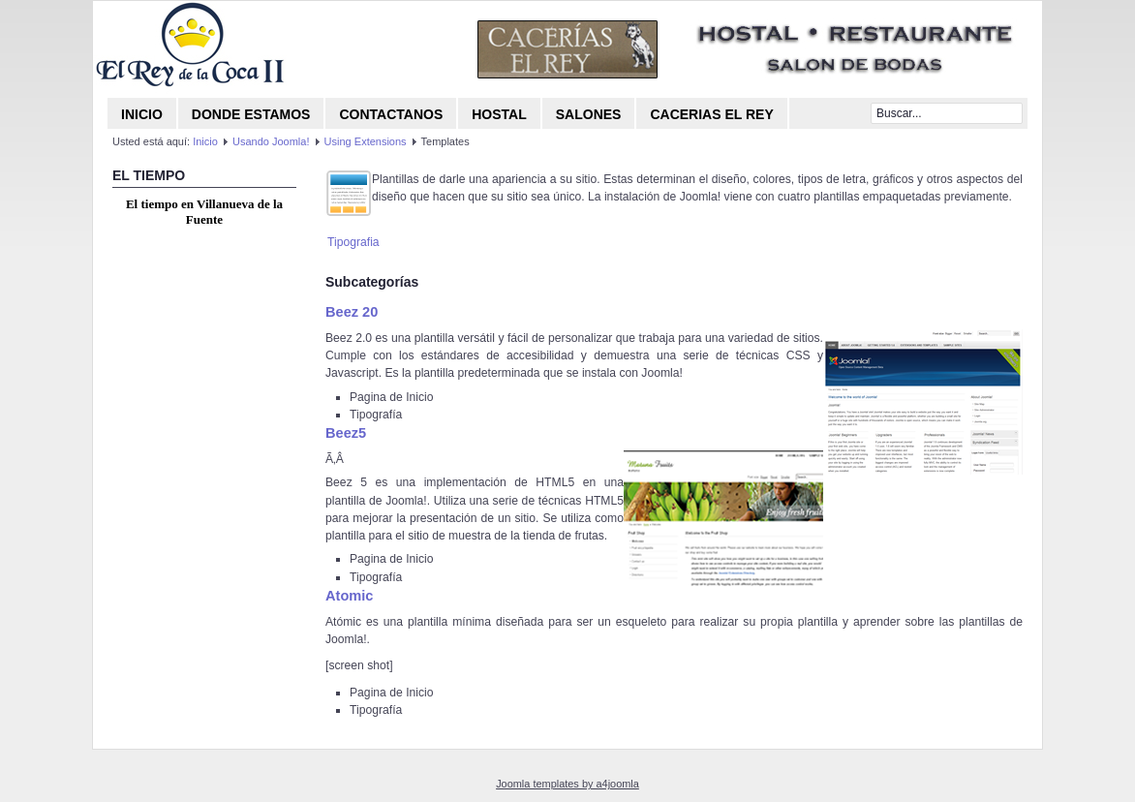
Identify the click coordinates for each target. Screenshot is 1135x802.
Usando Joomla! (271, 141)
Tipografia (353, 242)
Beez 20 (351, 312)
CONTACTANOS (391, 114)
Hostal (499, 114)
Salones (589, 114)
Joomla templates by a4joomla (567, 783)
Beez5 (345, 433)
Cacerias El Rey (711, 114)
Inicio (142, 114)
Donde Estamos (251, 114)
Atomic (349, 595)
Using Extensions (365, 141)
